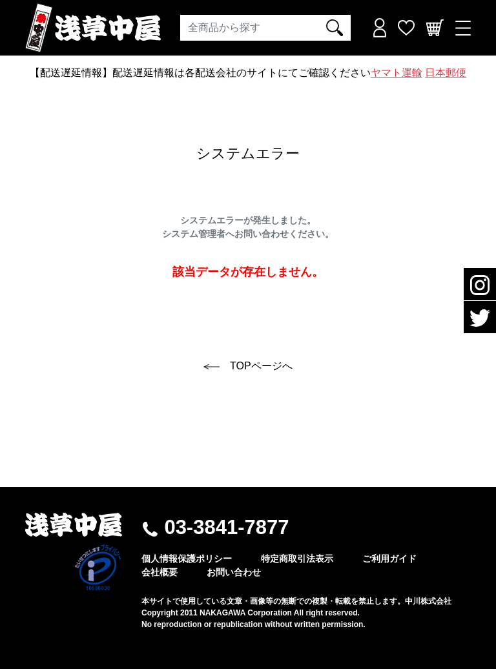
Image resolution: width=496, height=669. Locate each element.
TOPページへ (247, 365)
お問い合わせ (234, 572)
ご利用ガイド (389, 558)
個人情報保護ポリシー (186, 558)
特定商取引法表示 (297, 558)
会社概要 (159, 572)
